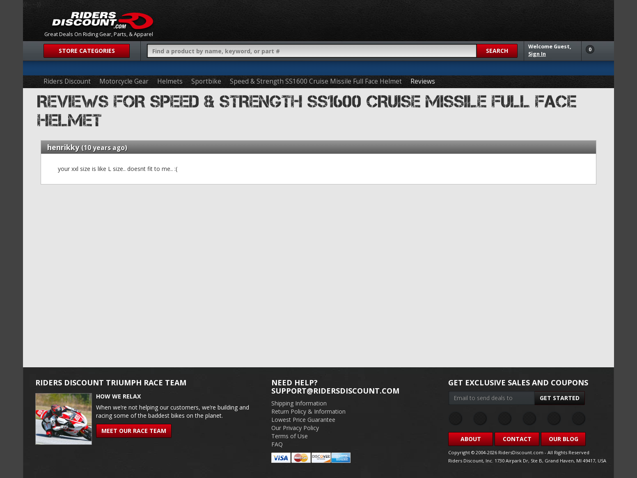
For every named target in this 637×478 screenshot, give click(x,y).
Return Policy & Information (308, 411)
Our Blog (563, 439)
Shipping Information (299, 403)
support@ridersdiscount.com (335, 391)
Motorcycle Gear (124, 81)
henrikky (63, 147)
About (471, 439)
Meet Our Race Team (133, 431)
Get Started (560, 398)
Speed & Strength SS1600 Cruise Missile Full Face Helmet (316, 81)
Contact (517, 439)
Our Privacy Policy (295, 428)
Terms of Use (289, 436)
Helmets (170, 81)
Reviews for (307, 111)
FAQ (277, 444)
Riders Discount (67, 81)
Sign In (537, 53)
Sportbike (206, 81)
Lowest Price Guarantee (303, 419)
